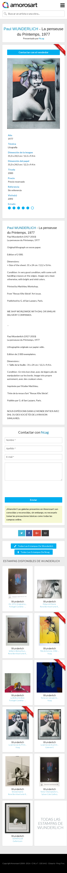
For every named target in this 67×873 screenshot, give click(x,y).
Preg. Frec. (60, 863)
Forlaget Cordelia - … (17, 606)
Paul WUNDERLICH (21, 29)
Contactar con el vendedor (33, 52)
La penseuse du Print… (18, 745)
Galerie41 (49, 747)
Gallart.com (17, 841)
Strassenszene (17, 791)
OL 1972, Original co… (18, 604)
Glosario (51, 863)
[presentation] (29, 489)
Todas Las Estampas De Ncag (34, 552)
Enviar (33, 499)
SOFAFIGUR (17, 838)
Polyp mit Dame (49, 604)
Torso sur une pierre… (49, 698)
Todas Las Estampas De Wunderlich (33, 546)
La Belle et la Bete (17, 698)
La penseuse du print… (49, 745)
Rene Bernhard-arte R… (49, 606)
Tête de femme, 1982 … (49, 651)
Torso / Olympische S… (49, 791)
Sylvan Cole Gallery (49, 794)
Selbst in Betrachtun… (17, 651)
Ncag (41, 38)
